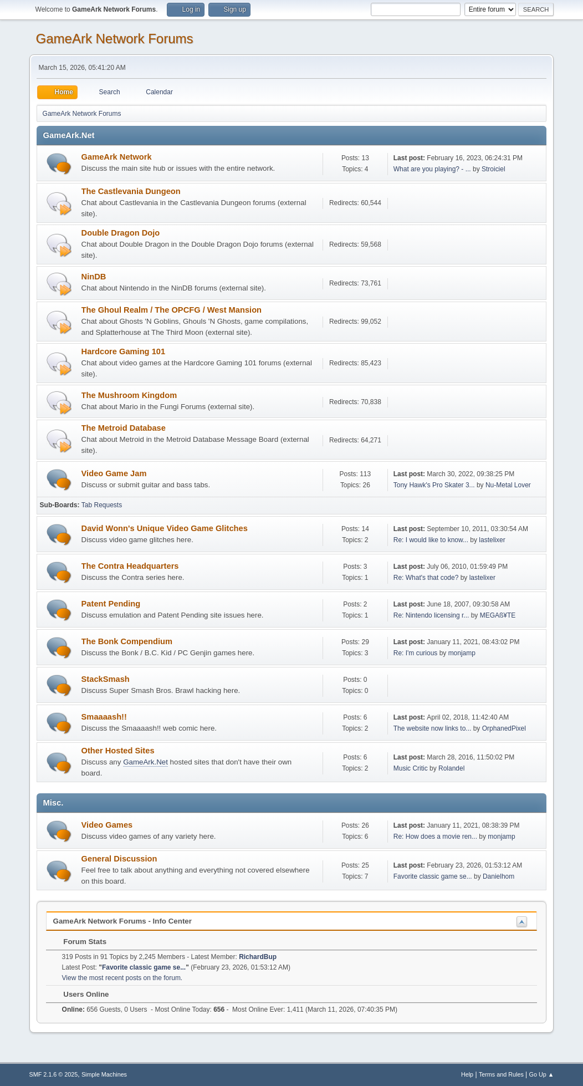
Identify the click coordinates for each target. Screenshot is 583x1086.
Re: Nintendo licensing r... (431, 615)
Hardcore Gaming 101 (123, 351)
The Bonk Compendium (126, 641)
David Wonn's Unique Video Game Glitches (164, 528)
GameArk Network (116, 156)
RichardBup (258, 957)
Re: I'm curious (415, 653)
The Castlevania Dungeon (131, 191)
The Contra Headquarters (130, 566)
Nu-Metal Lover (508, 485)
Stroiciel (493, 169)
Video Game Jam (114, 473)
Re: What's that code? (426, 578)
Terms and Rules (501, 1074)
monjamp (461, 653)
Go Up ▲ (541, 1074)
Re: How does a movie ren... (435, 836)
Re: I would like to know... (430, 540)
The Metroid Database (123, 428)
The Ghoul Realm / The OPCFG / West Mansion (171, 309)
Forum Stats (79, 941)
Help (467, 1074)
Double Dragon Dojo (120, 232)
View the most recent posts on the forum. (122, 978)
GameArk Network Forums (114, 38)
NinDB (93, 276)
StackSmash (105, 679)
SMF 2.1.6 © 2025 (53, 1074)
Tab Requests (101, 505)
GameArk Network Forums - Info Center (122, 921)
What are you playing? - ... (432, 169)
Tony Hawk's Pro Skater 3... (434, 485)
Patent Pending (111, 603)
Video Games (107, 824)
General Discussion (119, 858)
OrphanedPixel (504, 728)
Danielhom (498, 876)
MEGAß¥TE (498, 615)
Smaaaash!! (104, 716)
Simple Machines (104, 1074)
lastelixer (492, 540)
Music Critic (410, 768)
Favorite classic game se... (432, 876)
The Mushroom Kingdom (129, 395)
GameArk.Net (145, 762)
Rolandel (451, 768)
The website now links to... (432, 728)
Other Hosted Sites (118, 750)
